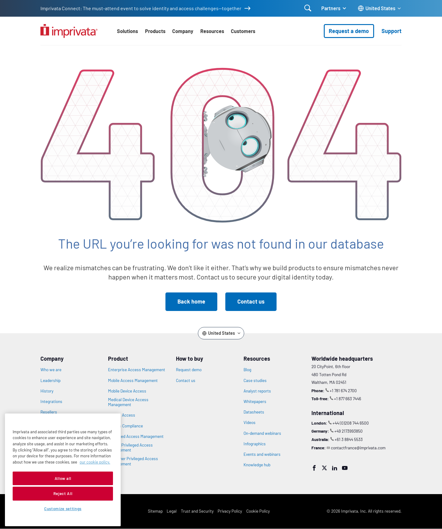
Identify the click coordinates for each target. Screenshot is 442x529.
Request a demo (349, 30)
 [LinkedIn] (334, 468)
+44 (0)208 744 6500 (350, 423)
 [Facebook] (314, 468)
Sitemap (155, 511)
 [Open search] (307, 8)
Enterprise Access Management (136, 369)
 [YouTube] (345, 468)
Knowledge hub (257, 464)
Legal (172, 511)
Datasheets (254, 411)
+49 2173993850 (348, 431)
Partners (330, 8)
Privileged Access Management (136, 436)
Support (392, 30)
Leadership (50, 380)
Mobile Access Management (133, 380)
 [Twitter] (324, 468)
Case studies (255, 380)
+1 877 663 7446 (347, 398)
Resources (212, 31)
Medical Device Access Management (128, 402)
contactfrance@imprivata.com (358, 447)
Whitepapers (255, 401)
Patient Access (121, 415)
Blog (247, 369)
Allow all (63, 478)
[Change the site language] (380, 8)
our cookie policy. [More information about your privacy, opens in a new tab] (95, 462)
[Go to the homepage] (69, 31)
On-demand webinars (262, 433)
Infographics (255, 443)
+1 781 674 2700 (343, 390)
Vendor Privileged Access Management (130, 447)
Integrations (51, 401)
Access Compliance (125, 425)
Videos (250, 422)
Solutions (127, 31)
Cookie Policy (258, 511)
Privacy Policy (230, 511)
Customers (243, 31)
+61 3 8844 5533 (349, 439)
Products (155, 31)
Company (182, 31)
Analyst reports (257, 390)
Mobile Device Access (127, 390)
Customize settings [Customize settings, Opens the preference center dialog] (62, 508)
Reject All (63, 493)
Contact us (251, 301)
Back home (191, 301)
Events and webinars (262, 454)
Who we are (50, 369)
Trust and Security (197, 511)
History (46, 390)
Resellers (48, 411)
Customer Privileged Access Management (133, 461)
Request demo (189, 369)
